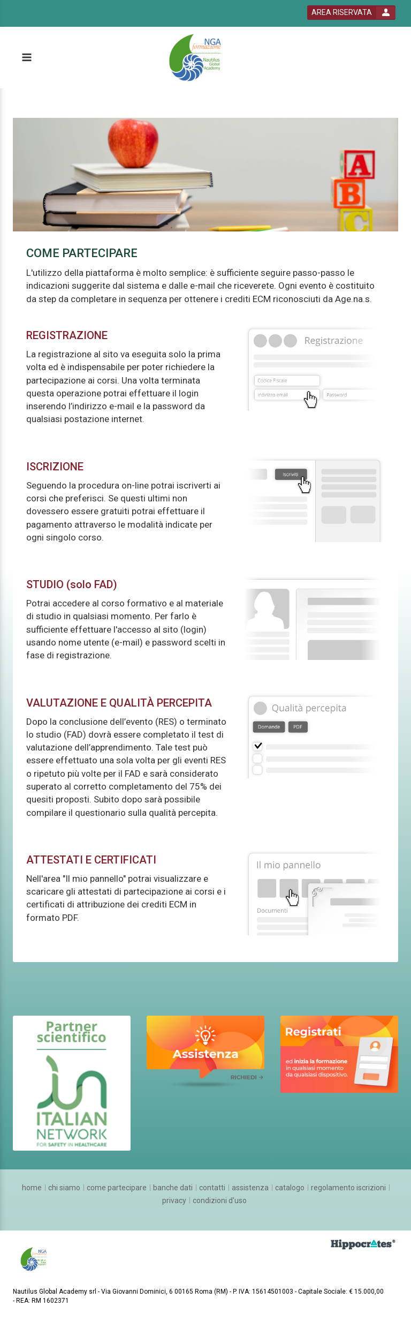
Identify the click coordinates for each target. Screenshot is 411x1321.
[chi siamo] (64, 1187)
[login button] (351, 12)
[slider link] (72, 1082)
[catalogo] (290, 1187)
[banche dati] (173, 1187)
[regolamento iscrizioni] (348, 1187)
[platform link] (199, 58)
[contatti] (212, 1187)
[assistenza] (250, 1187)
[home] (32, 1187)
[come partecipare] (117, 1187)
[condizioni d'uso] (220, 1200)
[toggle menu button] (26, 58)
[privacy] (174, 1200)
